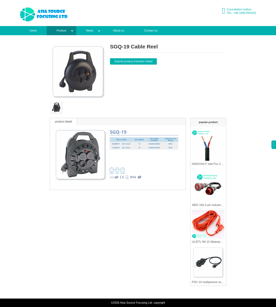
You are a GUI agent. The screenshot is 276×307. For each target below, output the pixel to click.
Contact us (150, 30)
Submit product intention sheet (133, 61)
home (33, 30)
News (89, 30)
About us (118, 30)
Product (61, 30)
